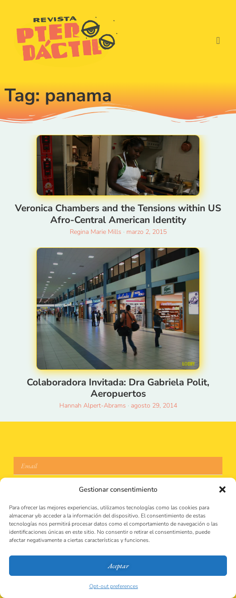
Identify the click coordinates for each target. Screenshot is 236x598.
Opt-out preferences (113, 586)
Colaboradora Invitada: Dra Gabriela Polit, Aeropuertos (118, 388)
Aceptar (118, 565)
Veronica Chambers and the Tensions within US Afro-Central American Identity (118, 214)
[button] (222, 489)
